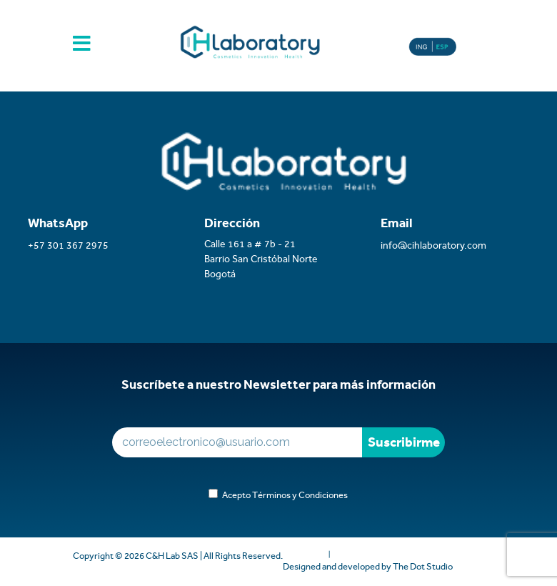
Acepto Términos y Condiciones (283, 495)
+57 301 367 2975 (68, 245)
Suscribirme (404, 442)
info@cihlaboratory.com (433, 245)
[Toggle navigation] (82, 48)
